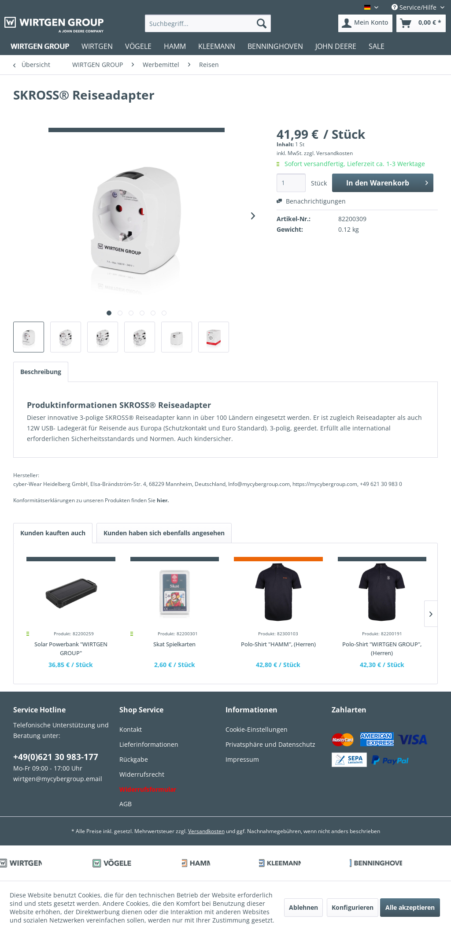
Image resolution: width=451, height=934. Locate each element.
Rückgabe (133, 759)
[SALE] (376, 46)
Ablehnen (303, 907)
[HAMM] (175, 46)
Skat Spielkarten (174, 644)
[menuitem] (208, 23)
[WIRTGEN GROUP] (39, 46)
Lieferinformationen (148, 744)
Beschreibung (40, 371)
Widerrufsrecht (141, 774)
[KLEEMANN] (216, 46)
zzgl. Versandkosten (328, 153)
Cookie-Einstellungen (257, 729)
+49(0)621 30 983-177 (55, 757)
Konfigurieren (352, 907)
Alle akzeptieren (410, 907)
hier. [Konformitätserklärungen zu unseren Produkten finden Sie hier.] (163, 500)
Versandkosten (206, 831)
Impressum (242, 759)
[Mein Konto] (365, 23)
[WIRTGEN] (97, 46)
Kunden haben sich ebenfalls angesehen (164, 533)
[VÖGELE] (138, 46)
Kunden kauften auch (52, 533)
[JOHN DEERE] (335, 46)
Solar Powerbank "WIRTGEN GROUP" (70, 648)
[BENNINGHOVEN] (275, 46)
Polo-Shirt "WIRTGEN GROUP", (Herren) (381, 648)
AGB (125, 804)
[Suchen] (261, 23)
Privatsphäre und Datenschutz (270, 744)
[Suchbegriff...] (208, 23)
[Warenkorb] (421, 23)
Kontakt (130, 729)
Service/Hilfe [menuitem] (415, 7)
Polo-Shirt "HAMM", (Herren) (278, 644)
